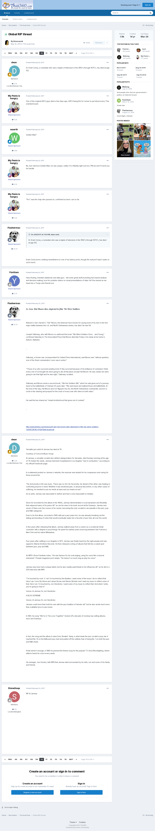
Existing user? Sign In (130, 5)
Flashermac (14, 227)
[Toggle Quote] (29, 234)
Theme (73, 822)
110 (42, 53)
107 (26, 53)
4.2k (14, 120)
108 (31, 53)
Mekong (126, 56)
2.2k (14, 84)
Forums (5, 19)
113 (56, 53)
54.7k (14, 249)
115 (65, 53)
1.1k (14, 709)
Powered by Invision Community (77, 827)
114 (61, 53)
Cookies (82, 822)
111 (46, 53)
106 (21, 53)
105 (16, 53)
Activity (17, 13)
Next (71, 53)
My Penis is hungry (14, 97)
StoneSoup (14, 688)
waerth (14, 129)
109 (36, 53)
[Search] (123, 13)
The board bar (29, 44)
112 (51, 53)
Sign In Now (81, 792)
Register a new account (32, 792)
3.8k (14, 150)
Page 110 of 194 (87, 53)
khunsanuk (18, 41)
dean (14, 62)
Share (86, 43)
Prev (10, 53)
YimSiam (14, 272)
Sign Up (148, 5)
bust (144, 49)
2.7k (14, 293)
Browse (7, 14)
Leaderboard (32, 19)
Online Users (17, 19)
